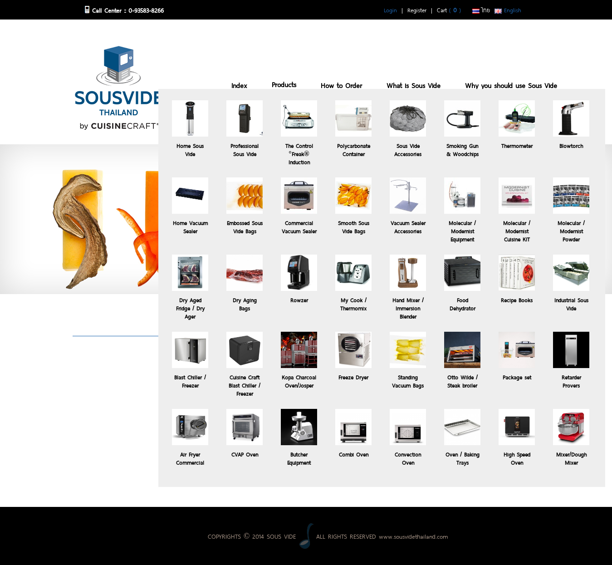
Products (284, 83)
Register (416, 10)
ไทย (481, 10)
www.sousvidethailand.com (413, 536)
